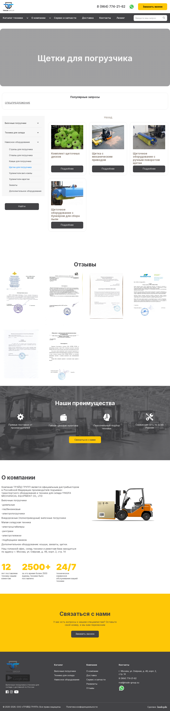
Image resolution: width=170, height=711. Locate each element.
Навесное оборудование (66, 679)
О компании (92, 671)
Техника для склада (64, 675)
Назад (108, 117)
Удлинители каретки (19, 179)
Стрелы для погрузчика (21, 149)
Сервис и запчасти (65, 17)
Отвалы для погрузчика (21, 155)
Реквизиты (91, 683)
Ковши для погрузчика (20, 161)
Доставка (88, 17)
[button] (14, 18)
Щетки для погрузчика (20, 167)
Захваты (13, 185)
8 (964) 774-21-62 (111, 7)
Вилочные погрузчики (65, 671)
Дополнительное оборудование (25, 191)
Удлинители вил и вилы (20, 173)
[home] (49, 6)
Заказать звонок (152, 6)
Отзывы (90, 688)
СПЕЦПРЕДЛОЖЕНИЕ (17, 102)
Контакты (105, 17)
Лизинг (120, 17)
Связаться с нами (85, 439)
